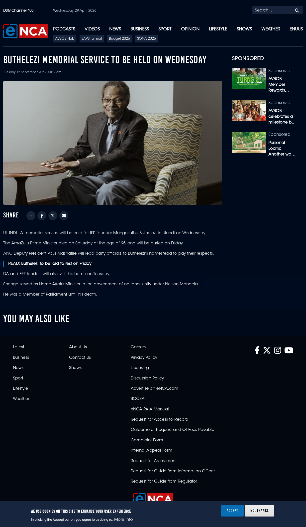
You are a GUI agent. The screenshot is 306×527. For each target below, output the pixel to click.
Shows (244, 29)
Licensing (140, 368)
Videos (92, 29)
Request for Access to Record (159, 420)
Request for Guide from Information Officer (173, 471)
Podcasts (64, 29)
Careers (138, 347)
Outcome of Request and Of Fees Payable (172, 430)
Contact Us (80, 358)
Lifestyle (218, 29)
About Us (78, 347)
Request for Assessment (154, 461)
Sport (164, 29)
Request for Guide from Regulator (164, 482)
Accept (232, 510)
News (115, 29)
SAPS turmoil (92, 39)
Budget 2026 (119, 39)
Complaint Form (147, 440)
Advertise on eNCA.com (154, 389)
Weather (270, 29)
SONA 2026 (146, 39)
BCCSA (138, 399)
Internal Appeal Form (151, 451)
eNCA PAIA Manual (150, 409)
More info (123, 520)
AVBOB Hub (64, 39)
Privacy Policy (144, 358)
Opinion (190, 29)
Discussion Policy (147, 378)
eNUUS (296, 29)
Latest (18, 347)
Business (139, 29)
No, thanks (259, 510)
